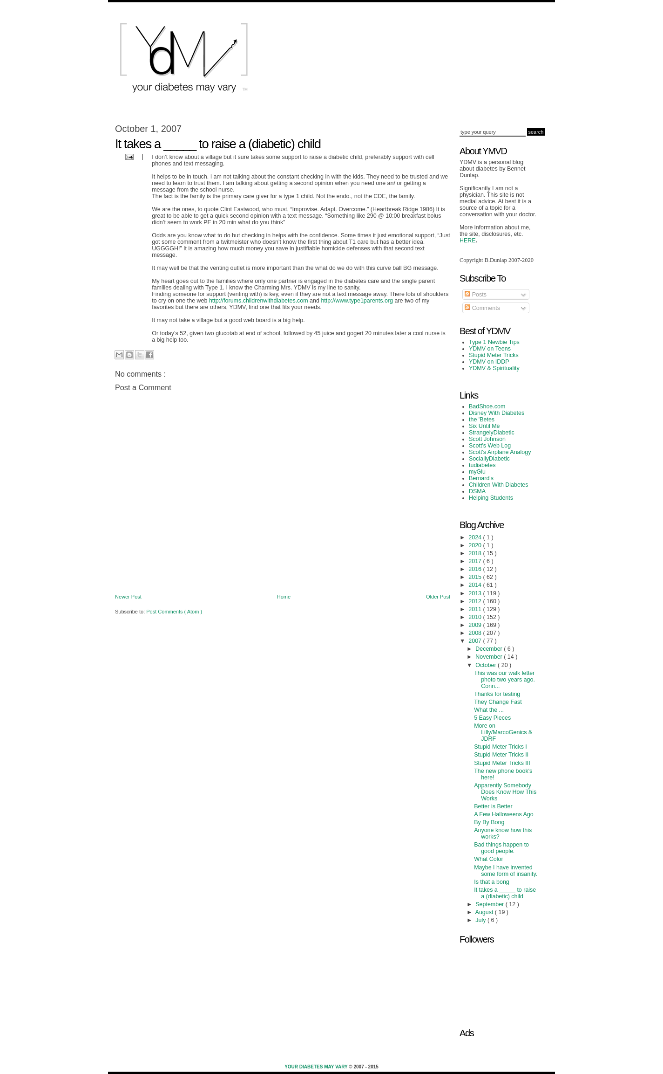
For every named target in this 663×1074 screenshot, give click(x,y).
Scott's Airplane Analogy (500, 452)
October (486, 665)
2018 (475, 553)
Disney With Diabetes (496, 413)
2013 (475, 593)
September (490, 904)
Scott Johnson (487, 439)
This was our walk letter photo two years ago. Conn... (504, 679)
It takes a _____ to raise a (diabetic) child (505, 893)
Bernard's (481, 478)
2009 (475, 625)
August (485, 912)
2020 (475, 545)
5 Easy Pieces (492, 718)
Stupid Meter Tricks (494, 355)
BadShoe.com (487, 406)
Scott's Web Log (490, 445)
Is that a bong (491, 882)
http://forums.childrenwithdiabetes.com (258, 300)
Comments (482, 308)
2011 (475, 609)
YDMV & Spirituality (494, 368)
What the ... (489, 710)
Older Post (438, 596)
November (489, 657)
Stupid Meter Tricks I (500, 747)
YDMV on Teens (490, 348)
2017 (475, 561)
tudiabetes (482, 465)
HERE (468, 240)
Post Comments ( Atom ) (174, 611)
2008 (475, 633)
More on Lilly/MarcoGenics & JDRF (503, 732)
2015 (475, 577)
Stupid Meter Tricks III (502, 763)
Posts (476, 294)
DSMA (477, 491)
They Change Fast (498, 702)
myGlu (477, 471)
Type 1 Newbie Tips (494, 342)
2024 (475, 537)
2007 (475, 641)
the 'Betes (481, 419)
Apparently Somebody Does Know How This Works (505, 792)
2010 (475, 617)
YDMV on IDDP (489, 361)
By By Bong (489, 822)
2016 (475, 569)
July (481, 920)
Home (284, 596)
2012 (475, 601)
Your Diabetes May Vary (316, 1066)
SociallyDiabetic (489, 458)
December (489, 649)
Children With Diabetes (498, 485)
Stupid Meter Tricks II (501, 754)
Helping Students (491, 498)
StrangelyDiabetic (491, 432)
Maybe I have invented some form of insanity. (505, 870)
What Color (488, 859)
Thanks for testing (497, 694)
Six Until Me (484, 426)
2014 (475, 585)
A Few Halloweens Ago (504, 814)
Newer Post (128, 596)
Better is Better (493, 806)
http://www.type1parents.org (357, 300)
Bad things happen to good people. (501, 847)
